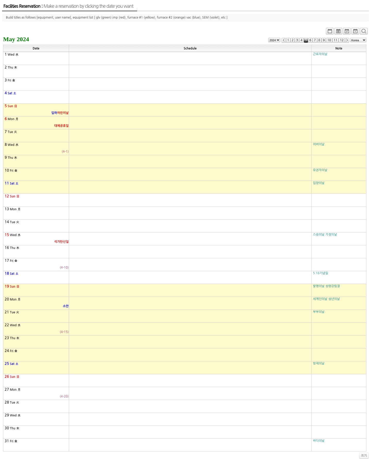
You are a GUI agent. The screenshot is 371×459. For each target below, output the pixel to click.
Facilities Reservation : (68, 6)
